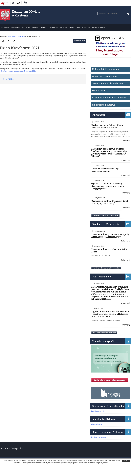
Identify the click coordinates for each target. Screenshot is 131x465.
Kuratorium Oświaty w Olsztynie (26, 13)
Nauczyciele (53, 27)
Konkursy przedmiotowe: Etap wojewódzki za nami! (104, 169)
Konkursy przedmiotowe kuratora (109, 97)
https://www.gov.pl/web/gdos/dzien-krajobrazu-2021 (18, 71)
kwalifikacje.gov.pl (97, 411)
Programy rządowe (99, 27)
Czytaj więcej (125, 140)
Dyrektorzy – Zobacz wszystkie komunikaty (106, 268)
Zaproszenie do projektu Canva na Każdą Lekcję (109, 250)
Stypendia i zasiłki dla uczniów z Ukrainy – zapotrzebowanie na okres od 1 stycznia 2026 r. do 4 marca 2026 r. (110, 314)
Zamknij (126, 461)
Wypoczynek (98, 90)
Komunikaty (21, 36)
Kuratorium (5, 27)
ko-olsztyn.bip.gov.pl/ (98, 437)
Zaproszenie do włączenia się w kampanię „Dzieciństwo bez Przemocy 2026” (110, 235)
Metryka (9, 79)
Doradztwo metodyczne (104, 76)
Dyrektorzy (43, 27)
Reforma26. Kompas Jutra (105, 69)
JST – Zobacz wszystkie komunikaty (104, 333)
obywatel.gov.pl (96, 424)
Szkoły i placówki (32, 27)
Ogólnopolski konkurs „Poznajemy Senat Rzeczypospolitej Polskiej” (109, 202)
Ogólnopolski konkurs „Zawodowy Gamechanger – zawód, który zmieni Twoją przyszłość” (107, 186)
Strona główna (11, 36)
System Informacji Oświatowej (107, 83)
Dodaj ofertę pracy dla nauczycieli (110, 380)
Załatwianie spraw (17, 27)
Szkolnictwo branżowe (103, 104)
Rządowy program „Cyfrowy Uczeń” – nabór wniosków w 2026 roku (108, 126)
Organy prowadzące (83, 27)
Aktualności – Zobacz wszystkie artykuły (105, 215)
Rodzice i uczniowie (67, 27)
